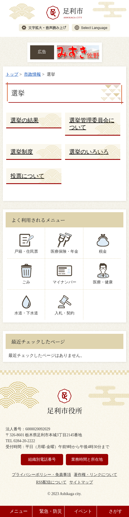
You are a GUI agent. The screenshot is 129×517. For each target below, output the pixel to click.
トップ (12, 74)
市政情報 (32, 74)
